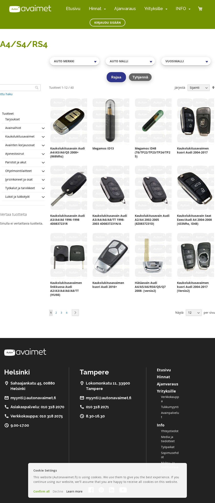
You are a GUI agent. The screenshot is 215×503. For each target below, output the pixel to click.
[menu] (128, 8)
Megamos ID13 (103, 148)
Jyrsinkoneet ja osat (19, 179)
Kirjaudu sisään (107, 23)
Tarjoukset (12, 119)
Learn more (74, 491)
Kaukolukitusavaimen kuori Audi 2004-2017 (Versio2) (193, 287)
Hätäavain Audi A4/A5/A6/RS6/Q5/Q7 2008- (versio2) (150, 287)
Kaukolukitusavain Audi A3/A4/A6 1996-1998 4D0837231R (67, 220)
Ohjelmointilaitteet (18, 171)
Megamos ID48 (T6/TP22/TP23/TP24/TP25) (152, 152)
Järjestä (180, 88)
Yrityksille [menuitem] (153, 8)
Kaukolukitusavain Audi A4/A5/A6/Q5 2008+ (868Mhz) (67, 152)
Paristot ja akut (15, 162)
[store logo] (30, 8)
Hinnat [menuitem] (95, 8)
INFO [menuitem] (181, 8)
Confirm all (41, 491)
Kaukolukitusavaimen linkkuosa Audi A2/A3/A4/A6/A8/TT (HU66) (66, 289)
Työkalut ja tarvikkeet (20, 188)
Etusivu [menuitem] (73, 8)
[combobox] (74, 61)
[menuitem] (104, 9)
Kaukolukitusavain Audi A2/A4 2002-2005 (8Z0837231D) (152, 220)
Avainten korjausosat (20, 145)
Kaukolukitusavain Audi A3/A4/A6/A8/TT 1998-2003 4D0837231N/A (109, 220)
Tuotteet (8, 114)
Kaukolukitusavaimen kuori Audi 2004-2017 (193, 150)
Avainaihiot (13, 128)
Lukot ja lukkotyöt (17, 197)
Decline (58, 491)
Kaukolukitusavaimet (19, 136)
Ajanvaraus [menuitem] (125, 8)
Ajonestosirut (14, 154)
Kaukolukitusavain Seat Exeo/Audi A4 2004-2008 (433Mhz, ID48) (194, 220)
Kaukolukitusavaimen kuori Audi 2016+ (108, 285)
